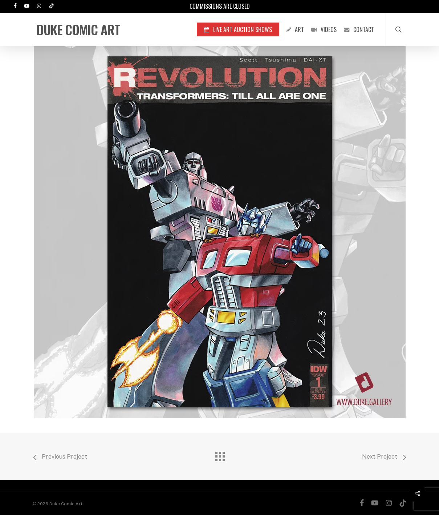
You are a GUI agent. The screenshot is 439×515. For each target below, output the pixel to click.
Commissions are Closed (220, 6)
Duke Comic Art (78, 29)
